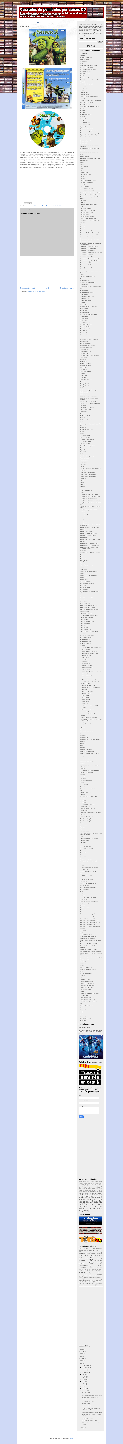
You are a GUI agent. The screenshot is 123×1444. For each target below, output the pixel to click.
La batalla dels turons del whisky (88, 651)
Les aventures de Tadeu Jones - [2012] (92, 1395)
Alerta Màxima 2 (84, 78)
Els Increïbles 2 (84, 414)
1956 (99, 1186)
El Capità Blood (84, 284)
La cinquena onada (85, 663)
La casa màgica (84, 659)
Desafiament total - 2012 (86, 214)
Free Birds (83, 464)
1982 (84, 1191)
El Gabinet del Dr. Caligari (87, 292)
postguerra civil (97, 1280)
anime (86, 1258)
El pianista (83, 359)
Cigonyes (82, 184)
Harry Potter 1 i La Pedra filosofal (89, 494)
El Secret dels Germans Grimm (88, 314)
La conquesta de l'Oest (86, 665)
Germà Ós (83, 478)
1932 (83, 1183)
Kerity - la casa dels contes (87, 583)
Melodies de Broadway (86, 749)
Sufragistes (83, 930)
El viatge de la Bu (84, 386)
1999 (84, 1196)
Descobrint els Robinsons (87, 216)
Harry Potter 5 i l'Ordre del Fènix (88, 498)
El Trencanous (84, 318)
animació (39, 205)
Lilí (81, 729)
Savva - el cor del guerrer (87, 879)
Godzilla (82, 482)
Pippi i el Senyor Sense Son (87, 808)
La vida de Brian (84, 701)
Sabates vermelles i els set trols (88, 871)
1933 (87, 1183)
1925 (92, 1181)
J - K (81, 554)
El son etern (83, 377)
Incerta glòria (83, 537)
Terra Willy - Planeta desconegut (88, 949)
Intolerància (83, 550)
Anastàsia (82, 82)
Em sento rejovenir (85, 435)
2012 (96, 1202)
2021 (80, 1211)
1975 (90, 1190)
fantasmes (97, 1270)
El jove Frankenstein (85, 343)
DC (95, 1250)
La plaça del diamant (85, 693)
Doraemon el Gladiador (86, 241)
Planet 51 (82, 814)
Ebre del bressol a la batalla (87, 282)
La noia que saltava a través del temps (90, 687)
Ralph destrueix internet (86, 848)
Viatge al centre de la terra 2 (87, 999)
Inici (47, 288)
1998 (80, 1196)
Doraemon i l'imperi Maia (86, 256)
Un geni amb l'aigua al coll (87, 983)
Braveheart (83, 139)
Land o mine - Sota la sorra (87, 710)
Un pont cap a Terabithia (86, 987)
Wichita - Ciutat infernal (86, 1006)
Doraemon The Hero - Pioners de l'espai (90, 233)
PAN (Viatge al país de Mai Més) (88, 796)
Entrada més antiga (67, 288)
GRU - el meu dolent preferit (87, 472)
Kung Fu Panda (84, 589)
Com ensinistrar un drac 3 (87, 190)
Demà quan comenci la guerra (88, 210)
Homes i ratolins (84, 516)
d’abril (83, 1384)
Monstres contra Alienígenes (87, 761)
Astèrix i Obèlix (82, 1250)
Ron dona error (84, 869)
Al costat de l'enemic (85, 71)
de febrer (84, 1388)
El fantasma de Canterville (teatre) (89, 339)
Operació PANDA (84, 784)
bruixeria (81, 1262)
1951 (99, 1184)
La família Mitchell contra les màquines (90, 671)
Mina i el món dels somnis (87, 751)
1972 (81, 1190)
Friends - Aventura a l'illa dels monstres (90, 468)
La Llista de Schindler (85, 643)
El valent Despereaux (85, 379)
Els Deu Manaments (85, 409)
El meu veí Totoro (84, 349)
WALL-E (82, 1003)
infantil (99, 1275)
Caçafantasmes (84, 172)
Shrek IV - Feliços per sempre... (88, 897)
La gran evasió (84, 673)
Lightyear (82, 727)
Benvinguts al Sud (85, 124)
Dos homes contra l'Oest (86, 265)
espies (88, 1269)
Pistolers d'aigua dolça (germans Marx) (90, 812)
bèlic (87, 1262)
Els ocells (82, 431)
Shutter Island (83, 899)
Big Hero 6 (83, 126)
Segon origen (83, 881)
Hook (81, 518)
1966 (89, 1188)
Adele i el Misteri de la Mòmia (88, 69)
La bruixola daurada (85, 655)
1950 (96, 1184)
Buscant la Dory (84, 143)
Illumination (82, 1253)
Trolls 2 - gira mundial (86, 973)
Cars (81, 168)
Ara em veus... (84, 92)
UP (81, 977)
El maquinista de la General (87, 345)
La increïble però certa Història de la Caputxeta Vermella (89, 682)
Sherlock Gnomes (85, 889)
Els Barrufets (83, 388)
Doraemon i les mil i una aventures (89, 263)
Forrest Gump (83, 462)
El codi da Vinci (84, 331)
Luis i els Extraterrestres (86, 731)
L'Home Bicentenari (85, 603)
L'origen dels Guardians (86, 617)
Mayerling (82, 747)
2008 (87, 1200)
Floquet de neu (84, 460)
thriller (89, 1283)
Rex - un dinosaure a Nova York (88, 861)
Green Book (83, 484)
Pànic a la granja (84, 831)
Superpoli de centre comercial (88, 936)
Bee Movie (83, 118)
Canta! (82, 162)
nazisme (93, 1279)
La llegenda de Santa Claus (87, 685)
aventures (83, 1260)
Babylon (82, 108)
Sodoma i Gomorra (85, 908)
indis (93, 1275)
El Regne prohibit (84, 312)
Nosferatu (82, 774)
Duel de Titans (84, 269)
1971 (101, 1188)
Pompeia (82, 823)
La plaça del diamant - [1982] (89, 1420)
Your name (83, 1016)
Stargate (82, 928)
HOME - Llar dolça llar (86, 490)
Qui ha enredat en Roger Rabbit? (89, 838)
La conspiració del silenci (86, 667)
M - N (81, 733)
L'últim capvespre (84, 619)
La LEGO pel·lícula (85, 639)
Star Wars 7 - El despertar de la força (90, 922)
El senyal (82, 373)
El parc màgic (83, 357)
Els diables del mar (85, 418)
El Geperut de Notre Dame (87, 296)
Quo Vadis (83, 842)
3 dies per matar (84, 59)
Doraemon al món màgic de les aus (89, 239)
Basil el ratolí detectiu (85, 114)
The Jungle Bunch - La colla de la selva (90, 951)
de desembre (85, 1365)
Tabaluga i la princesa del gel (88, 938)
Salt (81, 873)
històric (86, 1275)
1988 (81, 1193)
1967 (93, 1188)
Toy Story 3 (83, 963)
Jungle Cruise (83, 569)
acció (88, 1255)
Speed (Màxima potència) (87, 916)
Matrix (81, 745)
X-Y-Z (81, 1012)
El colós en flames (85, 333)
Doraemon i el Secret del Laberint (89, 246)
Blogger (71, 1438)
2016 (85, 1206)
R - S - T (57, 205)
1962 (99, 1187)
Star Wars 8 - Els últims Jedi (87, 924)
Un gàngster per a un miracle (88, 985)
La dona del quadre (85, 669)
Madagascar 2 (84, 737)
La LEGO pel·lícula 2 (85, 641)
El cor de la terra (84, 335)
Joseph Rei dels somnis (86, 565)
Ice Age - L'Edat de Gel (86, 531)
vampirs (80, 1285)
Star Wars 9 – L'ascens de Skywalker (90, 926)
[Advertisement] (47, 272)
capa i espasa (96, 1262)
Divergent (82, 227)
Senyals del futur (84, 885)
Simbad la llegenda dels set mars (89, 901)
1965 (84, 1188)
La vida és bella (84, 703)
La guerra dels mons (85, 678)
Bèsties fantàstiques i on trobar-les (89, 152)
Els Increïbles (83, 411)
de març (84, 1386)
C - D (81, 154)
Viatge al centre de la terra (87, 997)
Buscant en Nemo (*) (85, 141)
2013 (81, 1204)
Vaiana (82, 991)
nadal (87, 1279)
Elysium (82, 433)
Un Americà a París (85, 979)
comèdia (82, 1265)
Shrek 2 (62, 205)
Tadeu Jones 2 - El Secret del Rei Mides (90, 944)
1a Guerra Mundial (83, 1248)
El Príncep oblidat (84, 310)
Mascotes (82, 741)
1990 (90, 1193)
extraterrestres (96, 1269)
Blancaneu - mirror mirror (86, 129)
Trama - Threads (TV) (86, 967)
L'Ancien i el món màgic (86, 597)
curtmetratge (94, 1265)
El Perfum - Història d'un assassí (88, 306)
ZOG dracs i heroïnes (85, 1018)
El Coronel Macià (84, 290)
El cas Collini (83, 320)
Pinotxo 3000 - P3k (85, 806)
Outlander (82, 794)
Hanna (82, 492)
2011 (87, 1202)
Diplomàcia (83, 224)
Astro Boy (82, 98)
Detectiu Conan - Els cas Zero (88, 218)
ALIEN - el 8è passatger (86, 67)
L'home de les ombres (86, 613)
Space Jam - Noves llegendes (88, 914)
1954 (90, 1186)
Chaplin (82, 176)
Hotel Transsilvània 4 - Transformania (90, 527)
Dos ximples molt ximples (87, 267)
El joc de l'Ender (84, 341)
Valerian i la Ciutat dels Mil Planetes (89, 993)
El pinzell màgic (84, 361)
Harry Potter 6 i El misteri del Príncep (90, 500)
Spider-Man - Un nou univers (87, 918)
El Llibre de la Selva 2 (86, 300)
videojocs (86, 1285)
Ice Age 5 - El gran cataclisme (88, 535)
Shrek (81, 891)
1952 (80, 1186)
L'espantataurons (84, 611)
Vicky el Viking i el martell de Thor (89, 1001)
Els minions (83, 427)
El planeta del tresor (85, 365)
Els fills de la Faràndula (86, 420)
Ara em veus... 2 (84, 94)
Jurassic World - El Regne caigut (88, 571)
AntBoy (82, 90)
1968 (97, 1188)
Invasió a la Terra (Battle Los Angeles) (90, 552)
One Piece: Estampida (86, 780)
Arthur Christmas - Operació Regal (89, 96)
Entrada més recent (27, 288)
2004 (35, 205)
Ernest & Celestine (85, 443)
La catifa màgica (84, 661)
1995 (89, 1194)
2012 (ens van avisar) (86, 57)
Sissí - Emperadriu (85, 903)
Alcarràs (82, 76)
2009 (96, 1200)
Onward (82, 782)
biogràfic (97, 1260)
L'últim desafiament (85, 623)
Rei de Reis (83, 857)
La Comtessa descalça (86, 637)
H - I (81, 488)
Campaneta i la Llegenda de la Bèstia (90, 158)
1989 (86, 1193)
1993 (80, 1194)
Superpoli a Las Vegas (86, 934)
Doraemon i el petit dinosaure (88, 248)
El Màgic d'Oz (83, 304)
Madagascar (83, 735)
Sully (81, 932)
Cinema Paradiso (84, 186)
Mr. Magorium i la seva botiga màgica (90, 770)
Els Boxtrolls (83, 394)
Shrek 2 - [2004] (86, 1403)
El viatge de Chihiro (85, 384)
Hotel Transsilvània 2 (85, 522)
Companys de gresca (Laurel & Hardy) (90, 192)
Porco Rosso (83, 825)
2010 (80, 1202)
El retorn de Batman (85, 371)
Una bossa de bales (85, 989)
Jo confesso (83, 559)
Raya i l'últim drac (84, 853)
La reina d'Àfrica (84, 695)
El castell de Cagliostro (86, 324)
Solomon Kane (84, 910)
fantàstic (52, 205)
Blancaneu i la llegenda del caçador (89, 131)
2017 (96, 1206)
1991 (94, 1193)
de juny (84, 1379)
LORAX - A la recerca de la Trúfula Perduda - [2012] (91, 1409)
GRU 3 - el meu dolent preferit (88, 476)
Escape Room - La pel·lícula (87, 446)
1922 (88, 1181)
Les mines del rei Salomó (87, 725)
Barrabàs (82, 112)
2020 (98, 1209)
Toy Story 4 (83, 965)
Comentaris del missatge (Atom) (36, 291)
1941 (80, 1184)
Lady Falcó (83, 707)
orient (99, 1279)
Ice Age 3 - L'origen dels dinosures (89, 533)
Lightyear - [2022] (84, 1027)
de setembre (85, 1372)
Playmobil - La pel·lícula (86, 816)
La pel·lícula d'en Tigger (86, 691)
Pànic (81, 829)
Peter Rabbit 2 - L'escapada (87, 804)
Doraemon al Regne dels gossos (88, 237)
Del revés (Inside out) (85, 208)
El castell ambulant (85, 322)
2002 (99, 1196)
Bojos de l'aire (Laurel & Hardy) (88, 135)
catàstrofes (81, 1263)
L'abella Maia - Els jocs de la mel (88, 605)
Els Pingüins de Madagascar (87, 416)
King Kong (83, 585)
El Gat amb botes (84, 294)
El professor (83, 367)
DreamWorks (45, 205)
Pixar (93, 1253)
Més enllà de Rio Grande (86, 772)
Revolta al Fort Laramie (86, 859)
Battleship (82, 116)
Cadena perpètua (84, 156)
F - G (81, 454)
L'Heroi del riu (83, 601)
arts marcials (97, 1258)
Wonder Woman (84, 1010)
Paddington (83, 800)
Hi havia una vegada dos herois (88, 509)
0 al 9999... (83, 55)
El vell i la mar (84, 382)
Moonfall (82, 763)
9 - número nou (84, 61)
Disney (100, 1250)
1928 (100, 1181)
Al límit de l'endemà (85, 73)
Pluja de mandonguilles (86, 819)
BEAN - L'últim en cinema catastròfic (90, 106)
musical (81, 1279)
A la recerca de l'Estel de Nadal (88, 65)
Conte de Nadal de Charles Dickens (89, 195)
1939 (99, 1183)
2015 (100, 1204)
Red (81, 855)
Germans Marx (96, 1252)
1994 (84, 1194)
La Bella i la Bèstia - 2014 (87, 635)
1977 (95, 1190)
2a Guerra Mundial (95, 1248)
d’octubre (84, 1370)
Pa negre (82, 798)
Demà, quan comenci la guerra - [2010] (92, 1412)
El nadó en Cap (84, 353)
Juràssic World (84, 579)
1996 (94, 1194)
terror (82, 1283)
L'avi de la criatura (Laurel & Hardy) (89, 609)
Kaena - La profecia (85, 581)
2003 (80, 1197)
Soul (81, 912)
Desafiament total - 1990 (86, 212)
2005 (92, 1197)
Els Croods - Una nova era (87, 407)
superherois (99, 1282)
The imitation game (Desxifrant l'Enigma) (91, 957)
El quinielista (83, 369)
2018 (80, 1209)
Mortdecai (82, 768)
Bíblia (90, 1250)
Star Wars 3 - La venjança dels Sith (89, 920)
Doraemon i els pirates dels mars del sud (91, 252)
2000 (89, 1196)
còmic (101, 1265)
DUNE (81, 206)
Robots (82, 865)
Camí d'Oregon (84, 160)
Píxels (81, 836)
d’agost (84, 1374)
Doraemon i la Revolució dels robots (89, 258)
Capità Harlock (84, 166)
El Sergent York (84, 316)
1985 (97, 1191)
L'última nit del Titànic (85, 629)
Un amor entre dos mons (86, 981)
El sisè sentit (83, 375)
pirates (80, 1280)
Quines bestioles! (84, 840)
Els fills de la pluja (85, 422)
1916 (80, 1181)
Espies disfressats (85, 450)
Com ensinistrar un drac (86, 188)
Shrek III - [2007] (86, 1393)
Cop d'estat (83, 200)
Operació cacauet (84, 787)
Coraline (82, 202)
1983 (88, 1191)
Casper (82, 170)
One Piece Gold (84, 778)
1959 (89, 1187)
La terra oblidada (84, 697)
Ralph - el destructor (85, 846)
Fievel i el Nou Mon (85, 458)
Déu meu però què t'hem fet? (88, 276)
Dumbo (82, 274)
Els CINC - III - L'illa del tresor (88, 401)
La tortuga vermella (85, 699)
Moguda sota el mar (85, 757)
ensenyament (81, 1269)
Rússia (99, 1253)
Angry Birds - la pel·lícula (86, 84)
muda (99, 1277)
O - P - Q (82, 776)
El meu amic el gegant (86, 347)
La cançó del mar (84, 657)
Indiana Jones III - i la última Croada (89, 545)
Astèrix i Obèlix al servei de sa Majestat (90, 100)
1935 (96, 1183)
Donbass (82, 229)
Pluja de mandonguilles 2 (86, 821)
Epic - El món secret (85, 441)
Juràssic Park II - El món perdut (88, 575)
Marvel (88, 1253)
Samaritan (83, 877)
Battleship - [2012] (86, 1406)
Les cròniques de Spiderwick (87, 723)
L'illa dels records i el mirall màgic (89, 615)
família (80, 1270)
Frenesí (82, 466)
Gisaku (82, 480)
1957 (80, 1187)
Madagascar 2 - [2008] (88, 1401)
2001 (94, 1196)
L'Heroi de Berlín (84, 599)
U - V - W (82, 975)
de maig (84, 1381)
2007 (80, 1200)
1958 (84, 1187)
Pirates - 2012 (84, 810)
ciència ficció (93, 1263)
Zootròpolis (83, 1020)
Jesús (81, 557)
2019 (88, 1209)
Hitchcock (82, 512)
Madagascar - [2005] (87, 1418)
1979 (99, 1190)
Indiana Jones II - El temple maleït (89, 543)
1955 (95, 1186)
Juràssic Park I (84, 573)
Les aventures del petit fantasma (88, 717)
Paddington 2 (83, 802)
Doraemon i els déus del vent (88, 250)
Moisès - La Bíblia (85, 759)
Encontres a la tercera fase (87, 439)
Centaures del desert (85, 174)
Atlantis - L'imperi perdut (86, 102)
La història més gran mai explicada (89, 680)
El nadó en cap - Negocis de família (89, 355)
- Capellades (83, 53)
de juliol (84, 1377)
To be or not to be (84, 959)
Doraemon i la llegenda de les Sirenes (90, 261)
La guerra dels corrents (86, 676)
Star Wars (81, 1255)
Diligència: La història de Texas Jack (89, 220)
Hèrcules (82, 529)
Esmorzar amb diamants (86, 448)
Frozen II (82, 470)
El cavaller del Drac (85, 327)
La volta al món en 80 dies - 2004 (89, 705)
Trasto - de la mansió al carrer (88, 969)
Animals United (84, 88)
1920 (84, 1181)
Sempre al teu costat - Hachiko (88, 883)
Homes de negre (84, 514)
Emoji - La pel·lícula (85, 437)
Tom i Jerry (83, 961)
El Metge (82, 302)
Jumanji (82, 567)
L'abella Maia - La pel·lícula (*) (88, 607)
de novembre (85, 1367)
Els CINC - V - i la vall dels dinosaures (90, 403)
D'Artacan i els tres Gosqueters (88, 204)
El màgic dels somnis (85, 351)
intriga (85, 1277)
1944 (88, 1184)
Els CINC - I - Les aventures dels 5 (89, 396)
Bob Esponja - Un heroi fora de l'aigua (90, 133)
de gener (84, 1391)
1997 (99, 1194)
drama (97, 1267)
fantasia (88, 1270)
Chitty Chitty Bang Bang (86, 182)
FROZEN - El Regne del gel (87, 456)
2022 (86, 1211)
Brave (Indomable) (85, 137)
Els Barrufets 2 (84, 392)
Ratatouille (83, 851)
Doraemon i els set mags (86, 254)
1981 (80, 1191)
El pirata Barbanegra (85, 363)
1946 (92, 1184)
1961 (94, 1187)
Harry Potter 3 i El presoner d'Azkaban (90, 496)
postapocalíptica (87, 1280)
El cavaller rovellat (85, 329)
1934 (92, 1183)
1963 (80, 1188)
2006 (98, 1197)
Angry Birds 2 (83, 86)
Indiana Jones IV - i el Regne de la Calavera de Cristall (89, 548)
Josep (81, 563)
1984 (92, 1191)
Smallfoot (82, 905)
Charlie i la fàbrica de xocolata (88, 180)
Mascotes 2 (83, 743)
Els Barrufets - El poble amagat (88, 390)
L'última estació (84, 627)
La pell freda (83, 689)
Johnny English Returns (86, 561)
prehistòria (81, 1282)
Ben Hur (82, 120)
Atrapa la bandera (85, 104)
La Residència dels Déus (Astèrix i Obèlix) (91, 647)
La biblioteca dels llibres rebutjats (89, 653)
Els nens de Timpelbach (86, 429)
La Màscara (83, 645)
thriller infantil (98, 1283)
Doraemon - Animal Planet (87, 231)
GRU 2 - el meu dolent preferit (88, 474)
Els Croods (83, 405)
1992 (99, 1193)
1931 (80, 1183)
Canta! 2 (82, 164)
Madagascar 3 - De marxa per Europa (90, 739)
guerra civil (94, 1272)
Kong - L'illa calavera (85, 587)
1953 (84, 1186)
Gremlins (82, 486)
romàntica (90, 1282)
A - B (81, 63)
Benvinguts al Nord (85, 122)
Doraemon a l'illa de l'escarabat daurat (90, 235)
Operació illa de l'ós (85, 792)
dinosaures (83, 1267)
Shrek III (82, 895)
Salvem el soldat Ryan (86, 875)
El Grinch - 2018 (84, 298)
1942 (84, 1184)
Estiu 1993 (83, 452)
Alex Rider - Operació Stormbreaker (89, 80)
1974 (85, 1190)
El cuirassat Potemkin (86, 337)
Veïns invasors (84, 995)
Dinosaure (83, 222)
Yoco (81, 1014)
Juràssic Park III (84, 577)
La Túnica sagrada (85, 649)
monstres (92, 1277)
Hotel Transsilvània (85, 520)
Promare (82, 827)
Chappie (82, 178)
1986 (101, 1191)
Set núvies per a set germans (88, 887)
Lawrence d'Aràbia (85, 712)
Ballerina (82, 110)
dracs (91, 1267)
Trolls (81, 971)
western (93, 1285)
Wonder (82, 1008)
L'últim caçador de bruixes (87, 621)
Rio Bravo (82, 863)
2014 (90, 1204)
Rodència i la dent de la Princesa (89, 867)
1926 (96, 1181)
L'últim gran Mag (84, 625)
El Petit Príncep (84, 308)
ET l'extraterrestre (85, 280)
